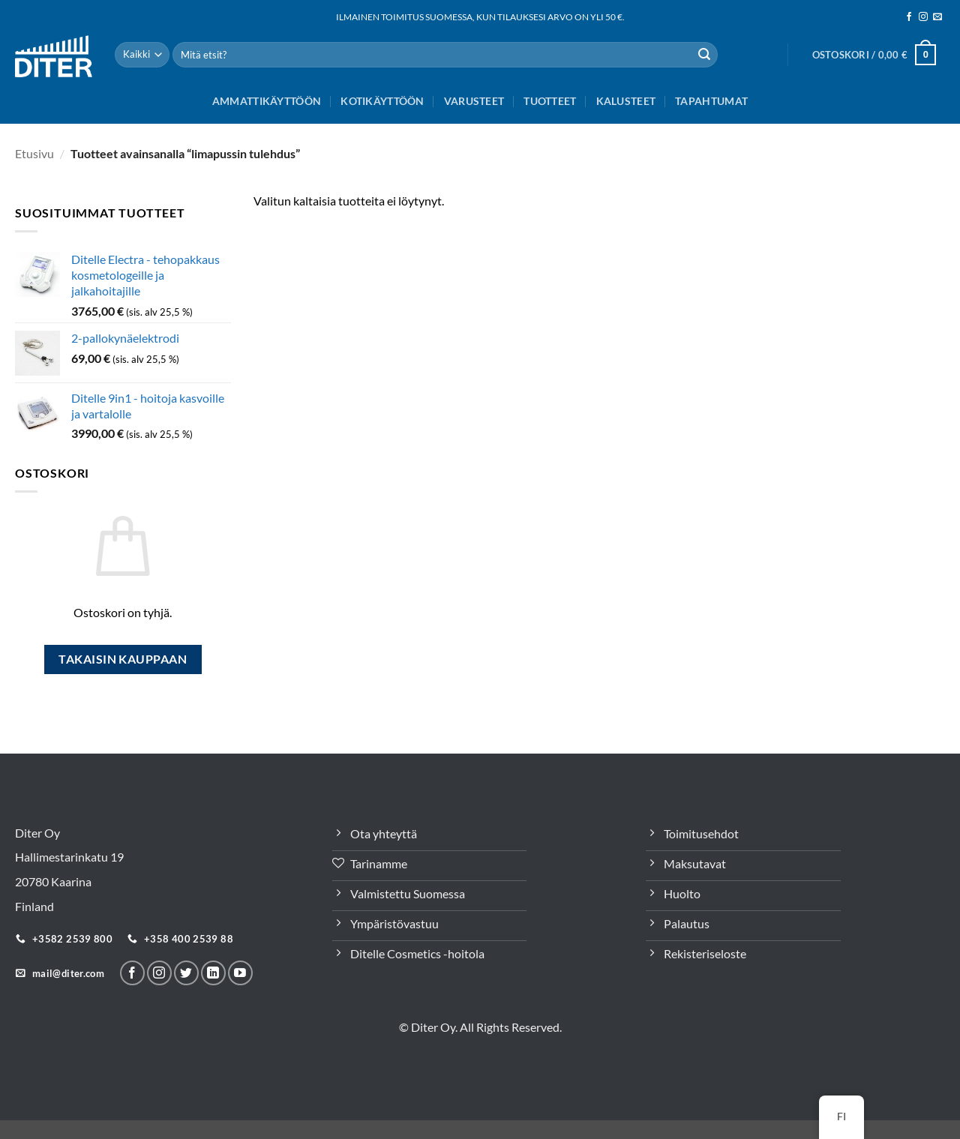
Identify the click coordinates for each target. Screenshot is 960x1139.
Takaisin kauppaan (122, 659)
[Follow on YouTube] (240, 973)
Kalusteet (626, 100)
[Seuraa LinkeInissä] (213, 973)
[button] (874, 55)
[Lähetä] (704, 54)
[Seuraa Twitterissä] (186, 973)
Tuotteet (550, 100)
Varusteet (474, 100)
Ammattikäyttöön (266, 100)
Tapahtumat (711, 100)
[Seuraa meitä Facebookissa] (909, 17)
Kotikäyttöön (382, 100)
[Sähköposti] (937, 17)
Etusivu (34, 153)
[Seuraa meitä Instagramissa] (923, 17)
